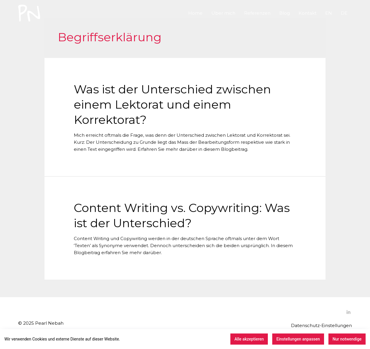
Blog (284, 13)
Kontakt (307, 13)
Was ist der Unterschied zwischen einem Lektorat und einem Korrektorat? (172, 104)
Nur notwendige (347, 339)
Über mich (223, 13)
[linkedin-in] (349, 312)
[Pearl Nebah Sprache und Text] (29, 13)
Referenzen (257, 13)
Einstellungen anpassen (298, 339)
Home (195, 13)
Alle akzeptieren (249, 339)
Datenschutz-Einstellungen (321, 325)
